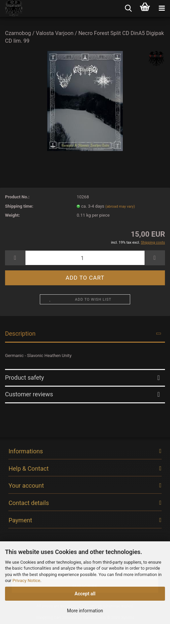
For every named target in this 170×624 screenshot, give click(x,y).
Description (20, 333)
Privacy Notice (26, 580)
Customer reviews (29, 394)
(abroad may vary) (120, 206)
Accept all (85, 593)
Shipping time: (19, 206)
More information (85, 610)
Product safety (24, 377)
